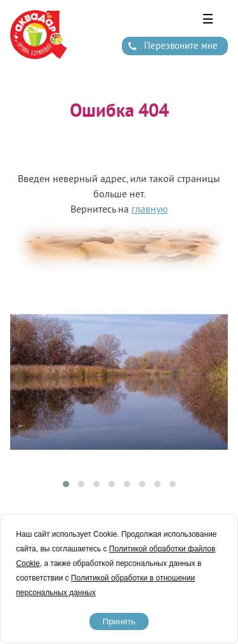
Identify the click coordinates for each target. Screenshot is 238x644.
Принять (118, 621)
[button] (66, 484)
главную (149, 208)
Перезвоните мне (181, 45)
